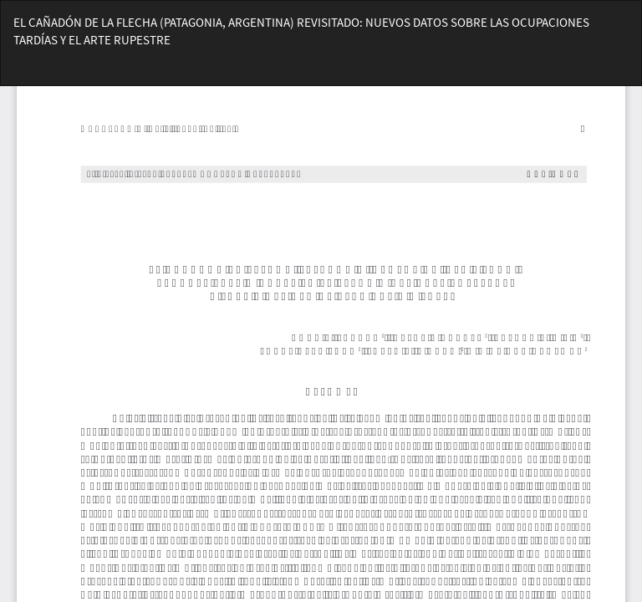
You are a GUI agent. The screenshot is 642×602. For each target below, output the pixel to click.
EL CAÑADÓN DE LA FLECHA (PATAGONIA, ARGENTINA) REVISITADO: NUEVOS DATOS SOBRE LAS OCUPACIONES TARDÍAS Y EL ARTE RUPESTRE (301, 31)
